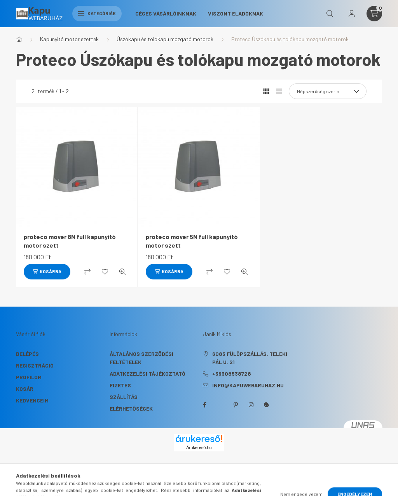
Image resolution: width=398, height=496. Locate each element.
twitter (220, 405)
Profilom (29, 377)
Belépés (27, 353)
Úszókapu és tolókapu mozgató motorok (165, 39)
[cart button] (374, 13)
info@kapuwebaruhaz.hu (248, 385)
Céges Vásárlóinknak (165, 13)
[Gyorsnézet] (122, 271)
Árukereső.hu (198, 447)
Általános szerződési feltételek (141, 357)
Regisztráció (35, 365)
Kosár (24, 388)
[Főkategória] (19, 39)
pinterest (235, 405)
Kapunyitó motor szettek (69, 39)
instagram (251, 405)
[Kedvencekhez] (105, 271)
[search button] (330, 13)
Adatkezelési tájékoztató (147, 373)
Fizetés (120, 385)
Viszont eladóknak (235, 13)
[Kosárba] (47, 271)
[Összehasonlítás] (87, 271)
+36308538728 (231, 373)
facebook (204, 405)
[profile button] (352, 13)
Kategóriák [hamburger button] (97, 13)
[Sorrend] (328, 91)
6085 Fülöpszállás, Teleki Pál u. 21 (249, 357)
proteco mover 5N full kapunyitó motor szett (192, 241)
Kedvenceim (32, 400)
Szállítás (124, 397)
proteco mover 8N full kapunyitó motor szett (70, 241)
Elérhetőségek (131, 408)
